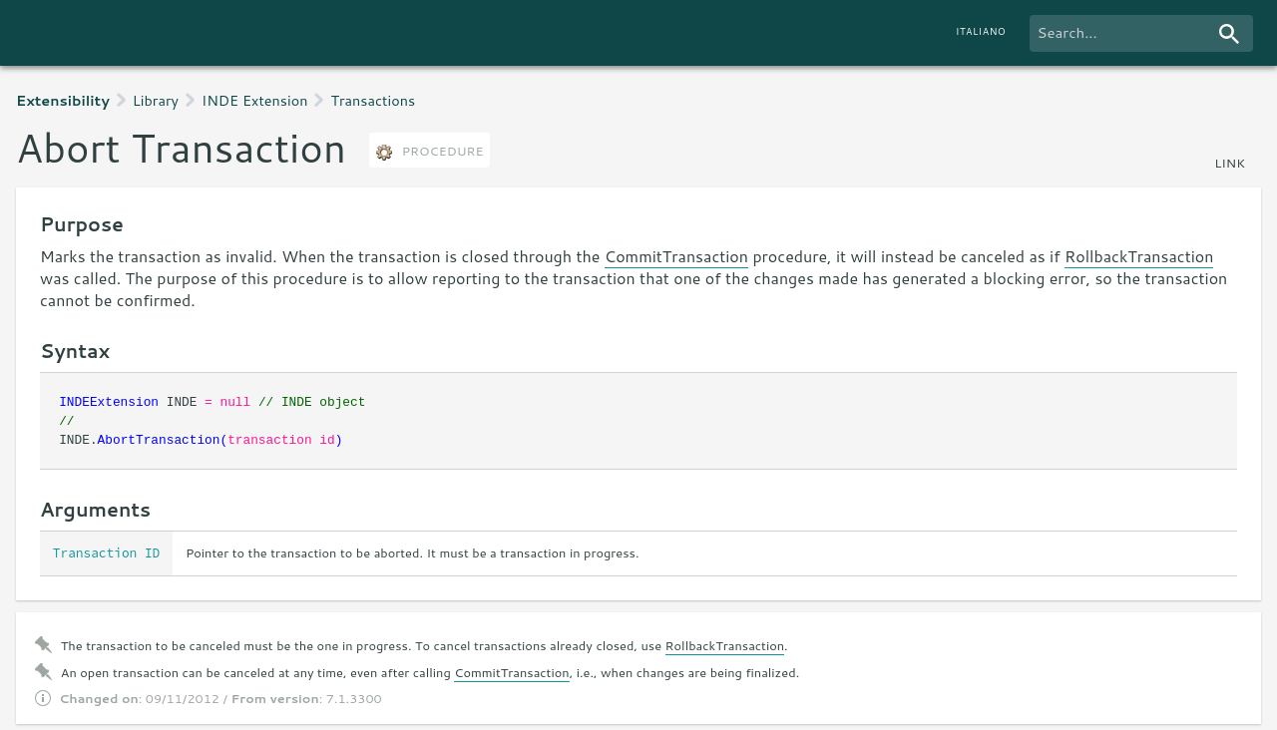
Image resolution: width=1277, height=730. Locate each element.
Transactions (372, 100)
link (1229, 163)
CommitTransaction (676, 255)
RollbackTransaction (1138, 255)
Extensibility (63, 100)
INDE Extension (254, 100)
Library (156, 100)
